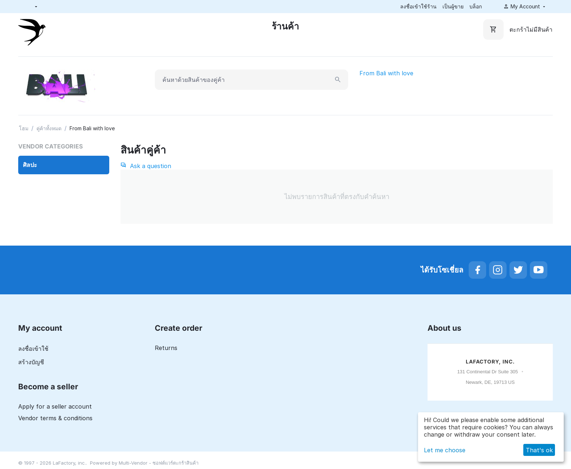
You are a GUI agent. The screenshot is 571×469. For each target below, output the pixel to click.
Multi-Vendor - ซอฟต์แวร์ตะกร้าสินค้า (158, 463)
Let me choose (444, 450)
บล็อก (475, 6)
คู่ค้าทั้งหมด (49, 128)
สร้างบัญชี (31, 362)
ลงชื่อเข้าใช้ (33, 348)
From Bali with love (386, 73)
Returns (166, 347)
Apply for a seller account (55, 406)
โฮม (23, 128)
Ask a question (146, 166)
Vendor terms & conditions (55, 418)
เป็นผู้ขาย (453, 6)
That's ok (539, 450)
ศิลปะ (30, 164)
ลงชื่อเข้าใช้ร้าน (418, 6)
